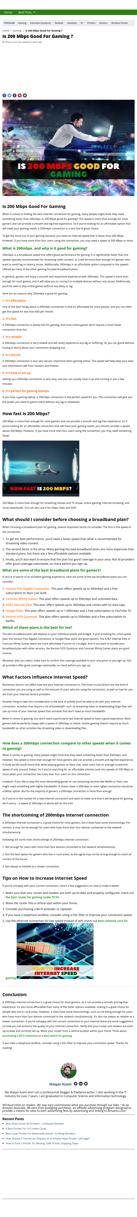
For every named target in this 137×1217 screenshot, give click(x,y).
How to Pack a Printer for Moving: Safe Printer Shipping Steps (42, 1143)
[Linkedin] (81, 1084)
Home (5, 30)
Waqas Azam (60, 1084)
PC (82, 22)
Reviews (59, 22)
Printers (91, 22)
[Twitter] (9, 95)
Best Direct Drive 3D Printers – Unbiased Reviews (35, 1123)
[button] (34, 12)
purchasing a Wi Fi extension (20, 1035)
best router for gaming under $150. (35, 897)
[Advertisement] (68, 68)
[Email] (25, 95)
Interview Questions (40, 22)
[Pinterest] (20, 95)
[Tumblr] (15, 95)
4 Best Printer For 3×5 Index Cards (26, 1128)
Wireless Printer (119, 22)
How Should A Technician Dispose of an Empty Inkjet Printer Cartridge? (48, 1138)
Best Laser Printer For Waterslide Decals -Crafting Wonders (41, 1133)
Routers (103, 22)
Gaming (22, 22)
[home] (8, 12)
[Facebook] (4, 95)
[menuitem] (8, 12)
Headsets (72, 22)
